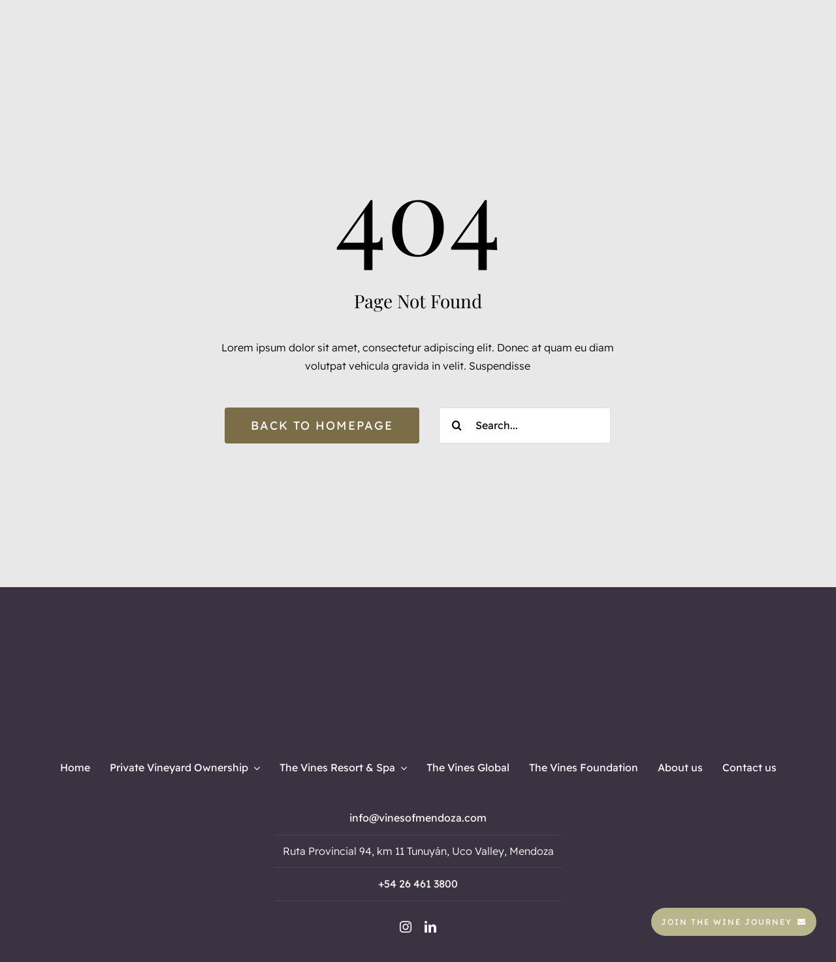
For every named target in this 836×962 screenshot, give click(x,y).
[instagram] (405, 927)
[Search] (457, 425)
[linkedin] (430, 927)
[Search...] (525, 425)
